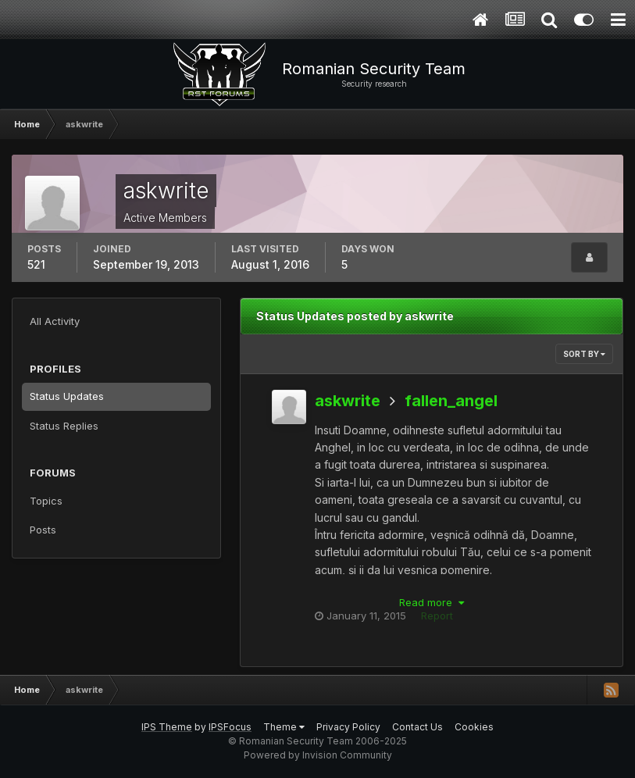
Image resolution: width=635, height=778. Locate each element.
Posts (43, 529)
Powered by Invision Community (318, 755)
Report (437, 615)
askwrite (347, 400)
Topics (46, 500)
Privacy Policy (348, 727)
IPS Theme (166, 727)
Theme (284, 727)
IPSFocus (230, 727)
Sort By (584, 354)
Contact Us (417, 727)
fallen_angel (451, 400)
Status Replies (64, 425)
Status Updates (67, 396)
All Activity (55, 321)
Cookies (474, 727)
